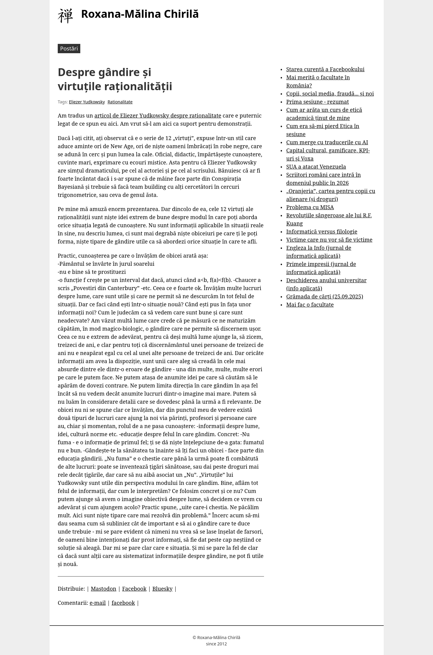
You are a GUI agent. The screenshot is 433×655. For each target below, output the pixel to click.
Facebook (134, 588)
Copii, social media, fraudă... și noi (330, 93)
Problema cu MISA (310, 207)
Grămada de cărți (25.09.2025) (324, 296)
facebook (123, 602)
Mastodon (103, 588)
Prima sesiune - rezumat (317, 101)
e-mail (98, 602)
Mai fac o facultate (310, 304)
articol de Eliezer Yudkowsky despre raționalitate (157, 115)
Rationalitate (120, 102)
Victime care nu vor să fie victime (329, 239)
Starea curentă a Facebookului (325, 69)
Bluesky (162, 588)
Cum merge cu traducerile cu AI (327, 142)
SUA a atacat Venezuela (316, 166)
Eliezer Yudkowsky (87, 102)
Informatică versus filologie (321, 231)
